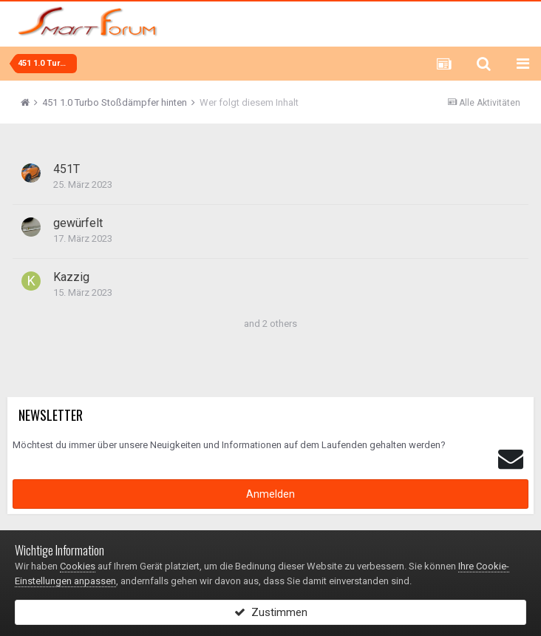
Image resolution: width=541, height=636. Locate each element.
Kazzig (71, 277)
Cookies (77, 566)
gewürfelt (78, 223)
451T (66, 169)
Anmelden (270, 494)
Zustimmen (270, 612)
